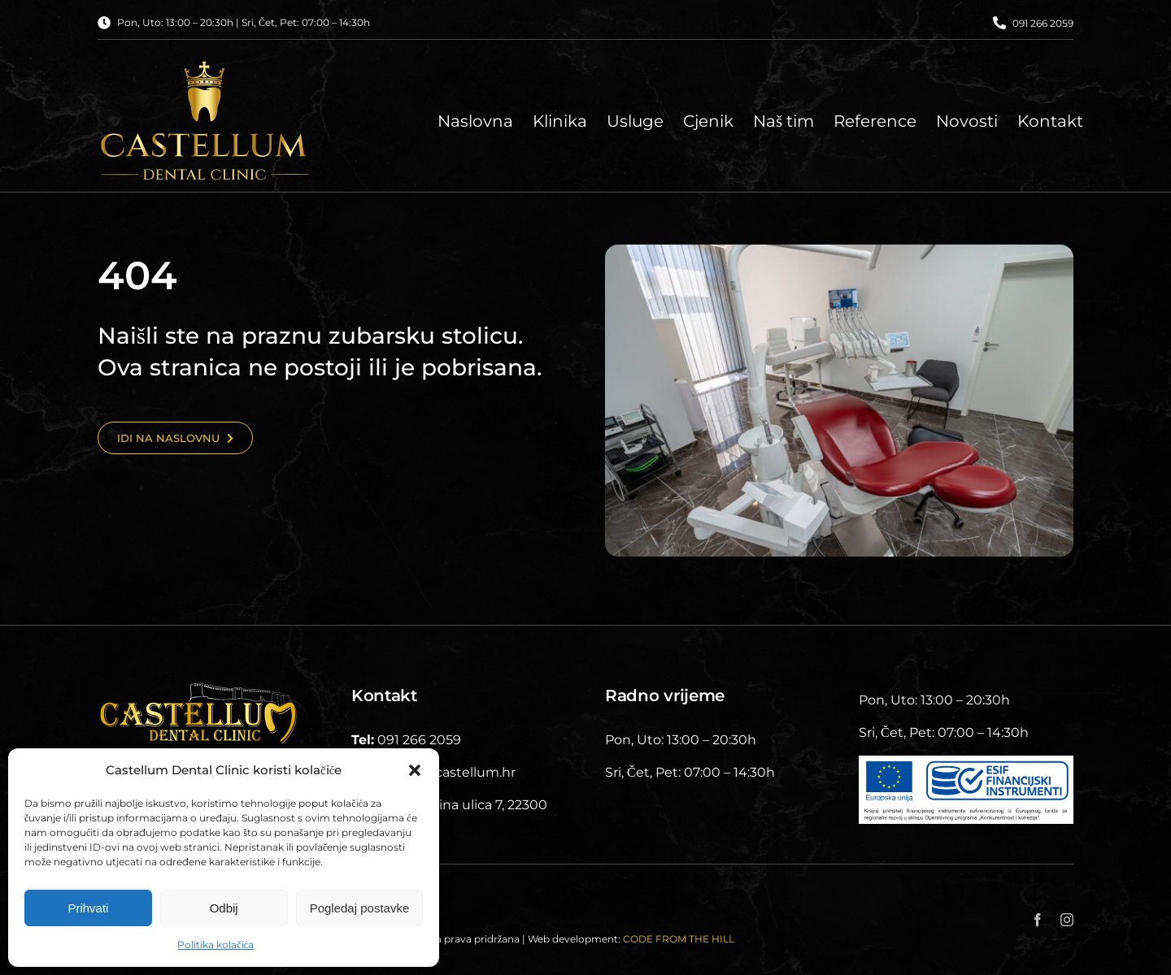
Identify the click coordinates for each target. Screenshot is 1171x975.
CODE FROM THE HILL (678, 939)
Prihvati (87, 908)
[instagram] (1066, 919)
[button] (415, 770)
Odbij (224, 908)
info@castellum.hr (456, 772)
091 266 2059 (1042, 23)
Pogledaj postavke (360, 908)
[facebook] (1037, 919)
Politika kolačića (215, 944)
